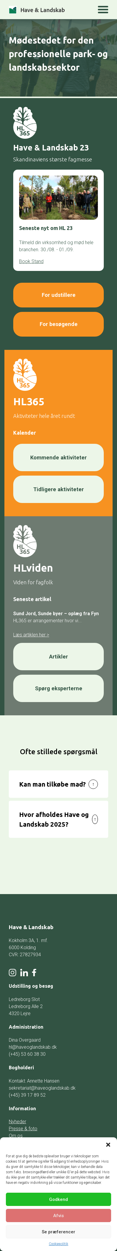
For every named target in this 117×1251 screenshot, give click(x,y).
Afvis (58, 1215)
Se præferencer (58, 1232)
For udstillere (58, 294)
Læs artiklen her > (31, 632)
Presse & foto (23, 1125)
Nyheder (17, 1118)
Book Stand (31, 261)
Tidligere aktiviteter (58, 487)
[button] (108, 1145)
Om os (16, 1133)
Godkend (58, 1199)
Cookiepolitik (58, 1244)
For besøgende (58, 323)
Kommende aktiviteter (58, 455)
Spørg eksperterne (58, 685)
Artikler (58, 654)
